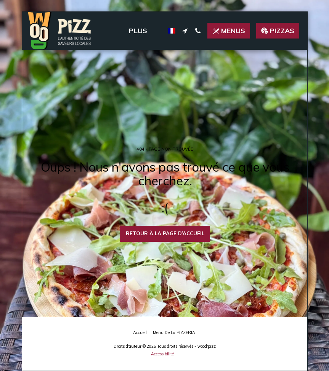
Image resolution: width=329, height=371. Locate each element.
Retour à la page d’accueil (165, 233)
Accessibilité (162, 354)
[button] (185, 30)
